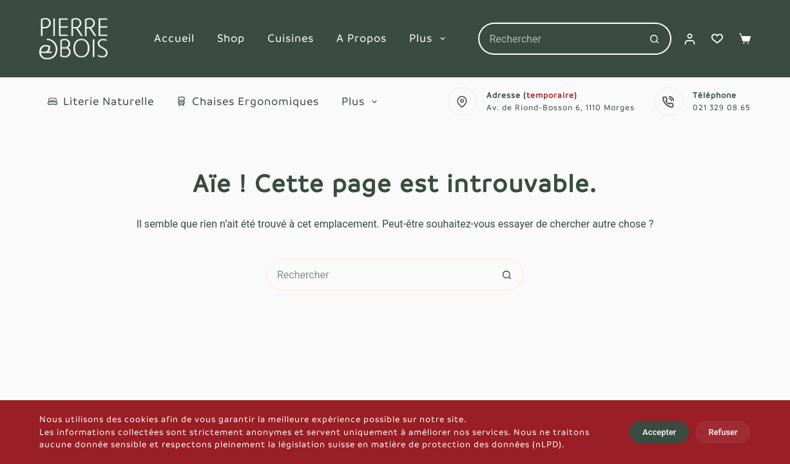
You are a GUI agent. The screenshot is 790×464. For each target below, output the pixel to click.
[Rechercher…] (558, 39)
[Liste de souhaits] (717, 38)
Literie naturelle (101, 101)
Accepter (659, 432)
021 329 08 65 (722, 107)
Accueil (174, 38)
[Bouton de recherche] (655, 39)
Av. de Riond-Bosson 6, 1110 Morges (561, 107)
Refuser (722, 432)
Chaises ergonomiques (248, 101)
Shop (231, 38)
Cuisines (290, 38)
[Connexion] (689, 39)
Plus (429, 38)
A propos (361, 38)
